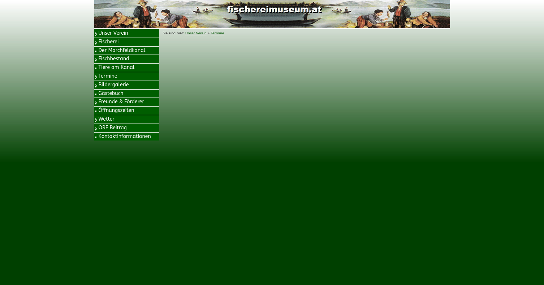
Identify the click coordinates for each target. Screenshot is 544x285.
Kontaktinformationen (125, 136)
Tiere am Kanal (117, 67)
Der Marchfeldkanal (122, 50)
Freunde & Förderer (121, 102)
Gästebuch (111, 93)
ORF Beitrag (113, 128)
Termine (108, 76)
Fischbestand (114, 59)
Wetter (107, 119)
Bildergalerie (114, 85)
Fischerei (109, 42)
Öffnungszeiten (116, 110)
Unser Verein (113, 33)
